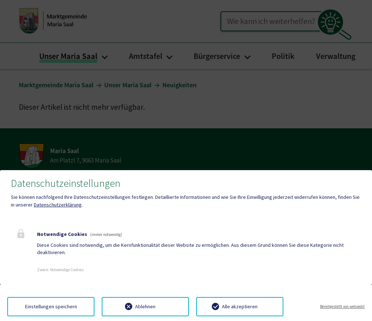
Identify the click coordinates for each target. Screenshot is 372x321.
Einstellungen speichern (51, 306)
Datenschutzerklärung (58, 204)
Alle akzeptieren (240, 306)
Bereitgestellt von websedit (342, 306)
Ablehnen (145, 306)
